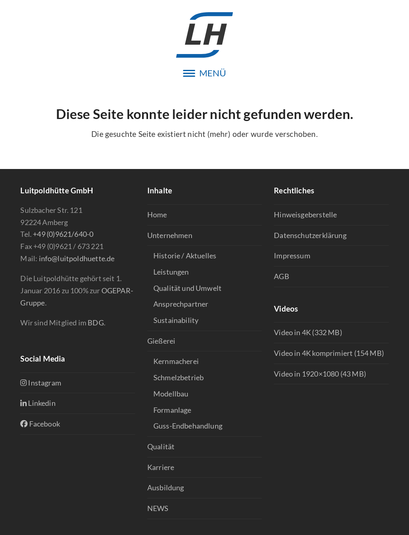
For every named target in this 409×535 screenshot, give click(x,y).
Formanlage (172, 409)
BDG (96, 322)
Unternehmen (169, 235)
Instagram (40, 382)
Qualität (160, 446)
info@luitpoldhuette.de (77, 258)
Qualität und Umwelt (187, 288)
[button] (204, 73)
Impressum (292, 255)
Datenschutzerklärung (310, 235)
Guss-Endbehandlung (187, 425)
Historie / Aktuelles (185, 255)
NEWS (158, 508)
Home (157, 214)
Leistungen (171, 271)
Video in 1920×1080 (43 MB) (320, 373)
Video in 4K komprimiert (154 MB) (329, 353)
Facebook (40, 423)
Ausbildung (165, 487)
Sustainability (176, 320)
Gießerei (161, 340)
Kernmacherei (176, 361)
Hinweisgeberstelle (305, 214)
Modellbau (171, 393)
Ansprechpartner (181, 303)
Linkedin (37, 403)
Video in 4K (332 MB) (308, 332)
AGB (281, 276)
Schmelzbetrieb (178, 377)
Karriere (160, 467)
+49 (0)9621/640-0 (63, 234)
